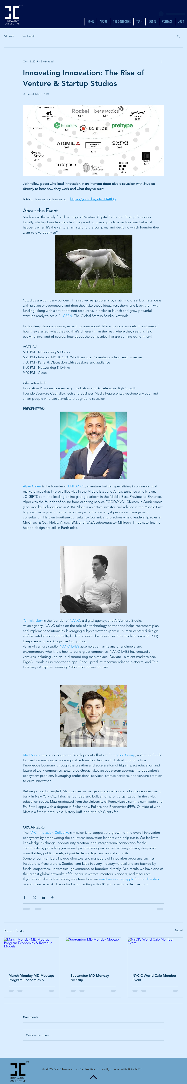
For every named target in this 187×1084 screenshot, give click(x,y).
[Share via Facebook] (25, 897)
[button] (178, 36)
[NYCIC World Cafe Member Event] (155, 953)
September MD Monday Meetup (90, 977)
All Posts (9, 36)
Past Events (28, 36)
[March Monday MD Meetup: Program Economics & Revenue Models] (31, 953)
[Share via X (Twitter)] (34, 897)
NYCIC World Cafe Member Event (154, 977)
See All (179, 930)
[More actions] (162, 61)
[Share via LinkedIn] (43, 897)
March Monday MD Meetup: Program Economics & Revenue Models (31, 977)
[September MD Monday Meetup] (93, 953)
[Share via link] (53, 897)
